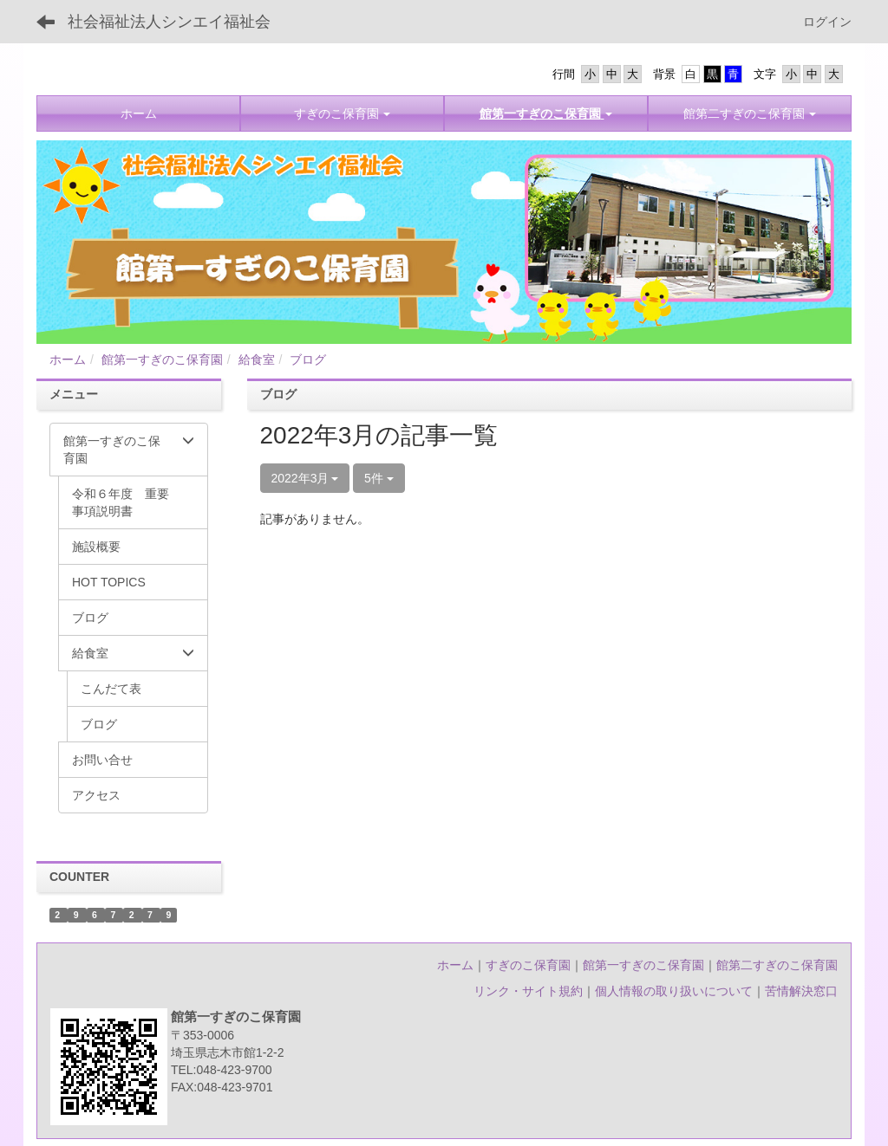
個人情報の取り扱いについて (674, 991)
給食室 (256, 359)
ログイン (827, 22)
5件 (379, 478)
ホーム (67, 359)
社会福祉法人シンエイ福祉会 (169, 21)
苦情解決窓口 (801, 991)
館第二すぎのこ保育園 (777, 965)
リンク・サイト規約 (528, 991)
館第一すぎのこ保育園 (162, 359)
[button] (546, 113)
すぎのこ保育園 (528, 965)
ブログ (308, 359)
